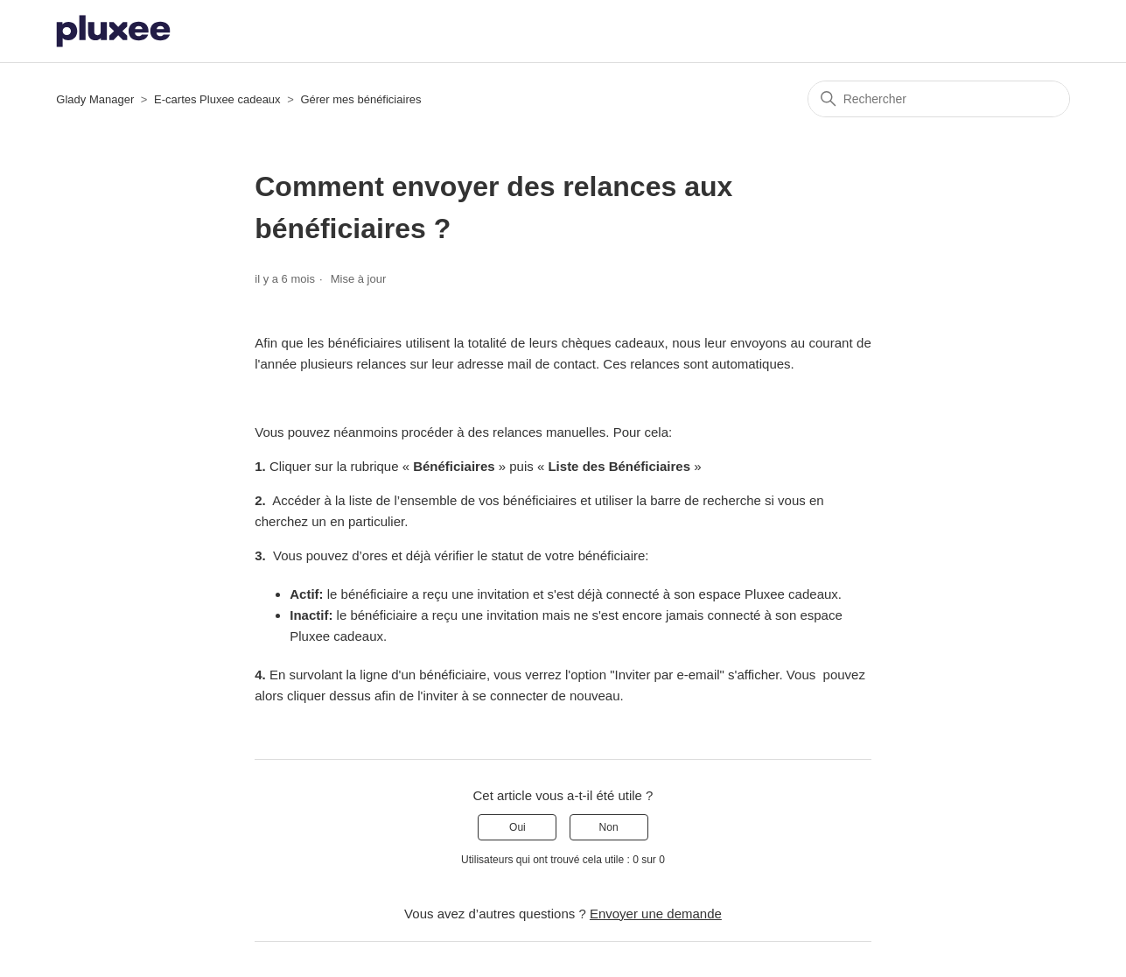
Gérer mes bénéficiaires (360, 99)
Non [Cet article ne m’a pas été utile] (609, 827)
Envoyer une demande (656, 913)
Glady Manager (95, 99)
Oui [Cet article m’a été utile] (517, 827)
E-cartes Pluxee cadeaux (218, 99)
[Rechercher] (938, 98)
